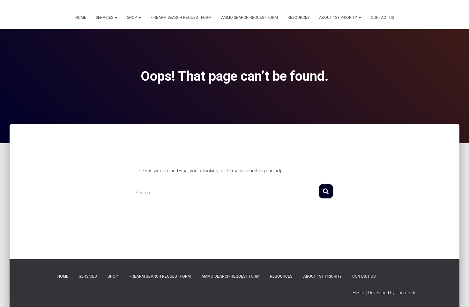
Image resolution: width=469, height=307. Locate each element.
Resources (298, 17)
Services (106, 17)
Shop (134, 17)
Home (80, 17)
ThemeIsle (406, 292)
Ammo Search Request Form (249, 17)
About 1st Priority (340, 17)
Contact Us (382, 17)
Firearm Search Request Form (181, 17)
